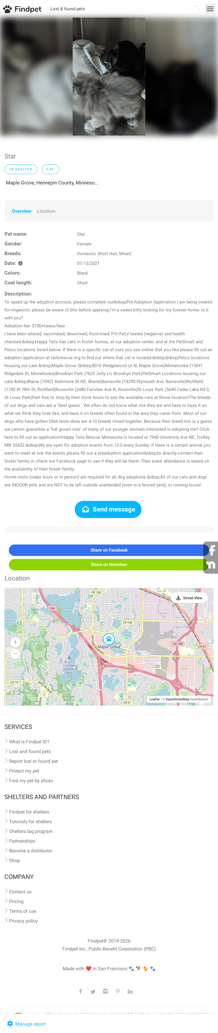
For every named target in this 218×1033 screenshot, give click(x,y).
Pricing (16, 901)
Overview (21, 211)
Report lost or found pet (33, 761)
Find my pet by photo (31, 780)
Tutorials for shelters (30, 821)
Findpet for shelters (29, 812)
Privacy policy (23, 921)
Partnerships (22, 841)
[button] (104, 633)
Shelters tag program (31, 831)
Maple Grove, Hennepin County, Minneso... (52, 183)
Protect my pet (24, 771)
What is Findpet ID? (29, 742)
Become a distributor (30, 851)
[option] (109, 77)
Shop (14, 860)
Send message (108, 509)
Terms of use (22, 911)
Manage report (26, 1024)
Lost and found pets (30, 751)
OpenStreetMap (177, 699)
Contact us (20, 892)
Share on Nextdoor (109, 564)
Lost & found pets (67, 8)
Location (46, 211)
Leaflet (154, 699)
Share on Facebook (109, 550)
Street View (192, 598)
